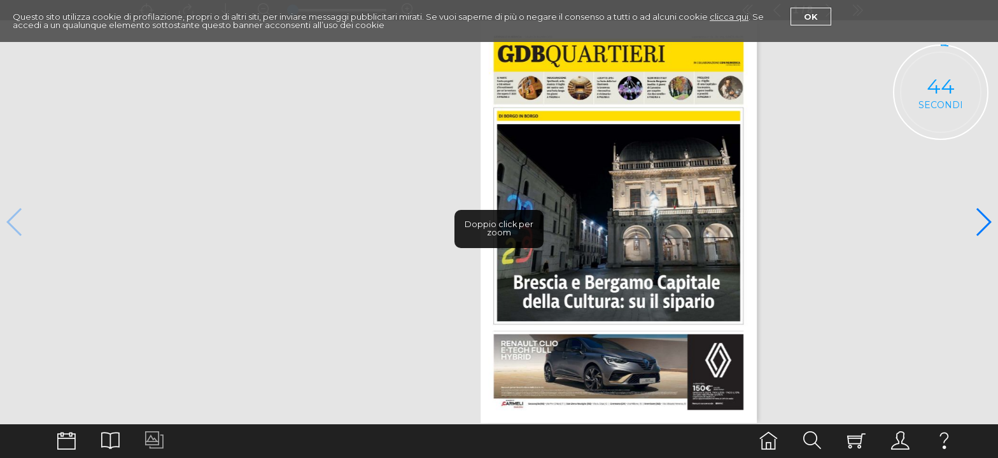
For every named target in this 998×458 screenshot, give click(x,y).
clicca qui (729, 16)
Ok (811, 16)
